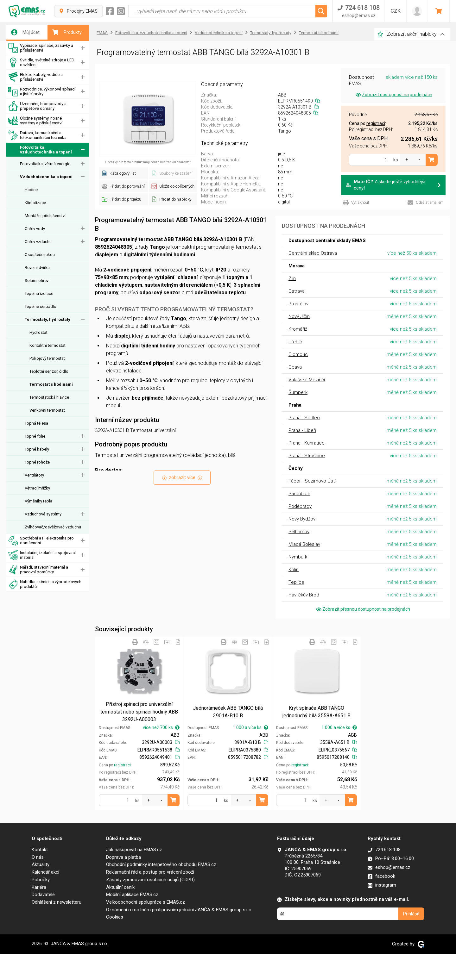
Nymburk (297, 557)
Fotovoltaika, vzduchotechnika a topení (40, 150)
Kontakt (40, 849)
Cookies (114, 917)
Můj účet (25, 32)
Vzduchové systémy (43, 514)
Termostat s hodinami (51, 384)
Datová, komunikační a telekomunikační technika (37, 135)
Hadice (31, 189)
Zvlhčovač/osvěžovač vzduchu (53, 527)
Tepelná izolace (39, 293)
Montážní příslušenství (45, 215)
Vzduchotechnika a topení (46, 176)
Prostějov (298, 304)
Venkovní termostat (47, 410)
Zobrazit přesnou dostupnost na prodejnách (362, 609)
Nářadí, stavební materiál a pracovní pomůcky (38, 570)
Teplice (296, 582)
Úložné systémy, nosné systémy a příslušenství (35, 121)
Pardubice (299, 493)
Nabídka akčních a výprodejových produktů (44, 584)
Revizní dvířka (37, 267)
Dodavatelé (43, 894)
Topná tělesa (36, 423)
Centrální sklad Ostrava (312, 253)
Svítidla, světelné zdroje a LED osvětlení (41, 62)
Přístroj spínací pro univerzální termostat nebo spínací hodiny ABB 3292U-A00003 (139, 711)
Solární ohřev (36, 280)
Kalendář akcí (45, 872)
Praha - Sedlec (304, 418)
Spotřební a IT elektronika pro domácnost (41, 541)
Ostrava (296, 291)
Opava (295, 367)
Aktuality (40, 864)
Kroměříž (297, 329)
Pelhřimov (298, 531)
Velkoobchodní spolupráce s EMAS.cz (145, 902)
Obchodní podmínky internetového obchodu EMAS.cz (161, 864)
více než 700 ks (161, 727)
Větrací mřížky (37, 488)
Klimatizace (35, 202)
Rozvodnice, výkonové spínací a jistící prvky (41, 92)
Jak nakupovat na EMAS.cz (134, 849)
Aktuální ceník (120, 887)
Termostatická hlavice (49, 397)
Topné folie (35, 436)
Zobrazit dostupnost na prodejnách (393, 94)
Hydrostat (38, 332)
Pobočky (41, 879)
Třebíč (295, 342)
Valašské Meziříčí (306, 380)
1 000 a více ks (250, 727)
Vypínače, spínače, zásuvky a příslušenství (40, 48)
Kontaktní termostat (47, 345)
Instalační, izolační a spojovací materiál (42, 555)
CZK (395, 11)
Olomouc (298, 354)
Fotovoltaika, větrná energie (45, 163)
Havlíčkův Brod (303, 595)
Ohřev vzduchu (38, 241)
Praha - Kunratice (306, 443)
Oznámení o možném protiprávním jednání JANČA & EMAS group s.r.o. (179, 910)
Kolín (293, 569)
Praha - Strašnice (306, 455)
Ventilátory (34, 475)
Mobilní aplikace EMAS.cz (132, 894)
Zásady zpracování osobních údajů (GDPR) (150, 879)
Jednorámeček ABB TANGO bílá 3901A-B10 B (228, 712)
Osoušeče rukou (40, 254)
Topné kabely (37, 449)
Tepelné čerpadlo (40, 306)
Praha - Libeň (302, 430)
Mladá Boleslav (304, 544)
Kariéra (39, 887)
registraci (122, 765)
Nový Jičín (299, 316)
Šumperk (297, 392)
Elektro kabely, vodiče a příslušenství (35, 77)
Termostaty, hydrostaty (47, 319)
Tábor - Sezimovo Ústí (312, 481)
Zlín (292, 278)
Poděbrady (300, 506)
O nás (38, 857)
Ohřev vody (35, 228)
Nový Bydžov (301, 519)
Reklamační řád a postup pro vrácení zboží (150, 872)
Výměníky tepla (38, 501)
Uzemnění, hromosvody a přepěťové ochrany (37, 106)
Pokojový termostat (47, 358)
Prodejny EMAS (79, 11)
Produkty (67, 32)
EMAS (102, 32)
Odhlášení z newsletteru (56, 902)
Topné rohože (37, 462)
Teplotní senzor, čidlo (48, 371)
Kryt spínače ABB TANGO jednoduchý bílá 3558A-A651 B (316, 712)
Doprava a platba (123, 857)
